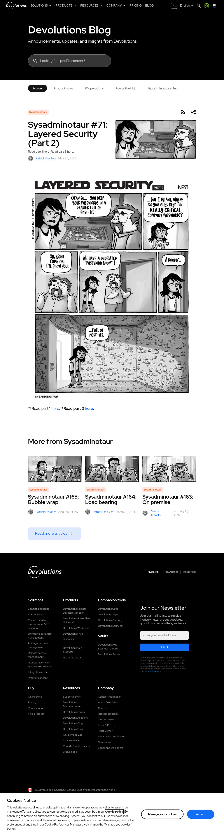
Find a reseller (36, 714)
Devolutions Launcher (110, 626)
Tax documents (107, 719)
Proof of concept (38, 678)
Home (37, 88)
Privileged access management (38, 645)
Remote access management (37, 655)
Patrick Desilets (42, 158)
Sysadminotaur (38, 112)
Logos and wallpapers (110, 748)
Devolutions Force (73, 729)
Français (171, 572)
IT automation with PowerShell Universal (40, 664)
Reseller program (108, 714)
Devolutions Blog (69, 29)
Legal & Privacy (107, 725)
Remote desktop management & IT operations (38, 624)
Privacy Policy (154, 671)
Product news (63, 88)
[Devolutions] (16, 5)
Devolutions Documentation (72, 704)
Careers (102, 708)
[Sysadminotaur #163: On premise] (169, 469)
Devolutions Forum (74, 712)
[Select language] (186, 5)
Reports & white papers (76, 746)
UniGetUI (68, 639)
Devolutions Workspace (76, 628)
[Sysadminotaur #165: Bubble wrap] (55, 469)
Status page (70, 752)
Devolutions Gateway (110, 620)
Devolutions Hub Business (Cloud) (108, 646)
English (153, 572)
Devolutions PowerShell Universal (76, 620)
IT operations (94, 88)
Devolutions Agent (108, 614)
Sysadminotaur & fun (163, 88)
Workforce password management (40, 635)
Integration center (38, 672)
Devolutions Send (108, 609)
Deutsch (189, 572)
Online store (35, 696)
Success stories (72, 740)
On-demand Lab (72, 735)
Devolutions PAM (73, 633)
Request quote (36, 708)
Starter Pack (35, 614)
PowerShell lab (126, 88)
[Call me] (207, 5)
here (55, 408)
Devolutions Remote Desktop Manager (75, 610)
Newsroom (104, 742)
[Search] (199, 5)
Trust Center (105, 731)
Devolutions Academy (75, 717)
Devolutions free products (72, 650)
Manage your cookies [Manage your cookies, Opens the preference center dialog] (162, 815)
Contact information (109, 696)
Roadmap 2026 (72, 657)
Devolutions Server (109, 654)
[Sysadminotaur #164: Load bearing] (112, 469)
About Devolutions (109, 702)
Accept (201, 815)
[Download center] (174, 6)
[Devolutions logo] (45, 572)
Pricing (32, 702)
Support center (72, 696)
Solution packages (38, 609)
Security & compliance (111, 736)
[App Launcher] (215, 5)
